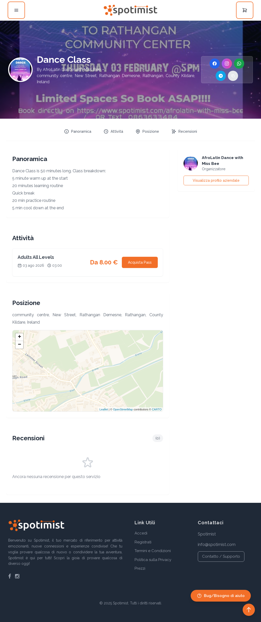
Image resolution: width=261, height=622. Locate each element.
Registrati (143, 542)
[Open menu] (16, 10)
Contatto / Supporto (221, 556)
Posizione (147, 131)
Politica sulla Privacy (153, 559)
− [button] (19, 345)
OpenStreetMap (123, 409)
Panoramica (77, 131)
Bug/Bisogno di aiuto (221, 595)
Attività (113, 131)
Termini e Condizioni (153, 550)
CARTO (157, 409)
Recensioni (184, 131)
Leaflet (103, 409)
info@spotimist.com (217, 544)
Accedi (141, 533)
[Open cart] (245, 10)
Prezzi (140, 568)
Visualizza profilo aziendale (216, 180)
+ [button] (19, 337)
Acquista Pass (140, 262)
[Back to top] (249, 610)
